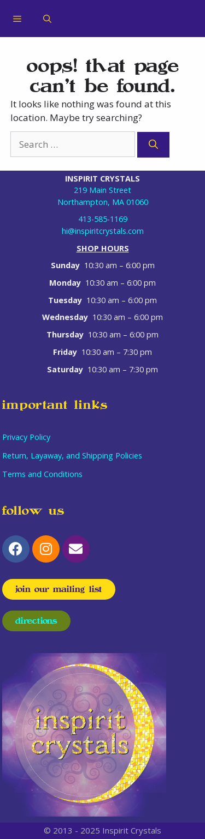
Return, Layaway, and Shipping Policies (72, 455)
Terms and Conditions (42, 474)
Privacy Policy (26, 437)
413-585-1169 (102, 219)
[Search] (153, 145)
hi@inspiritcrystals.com (103, 231)
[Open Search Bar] (47, 18)
